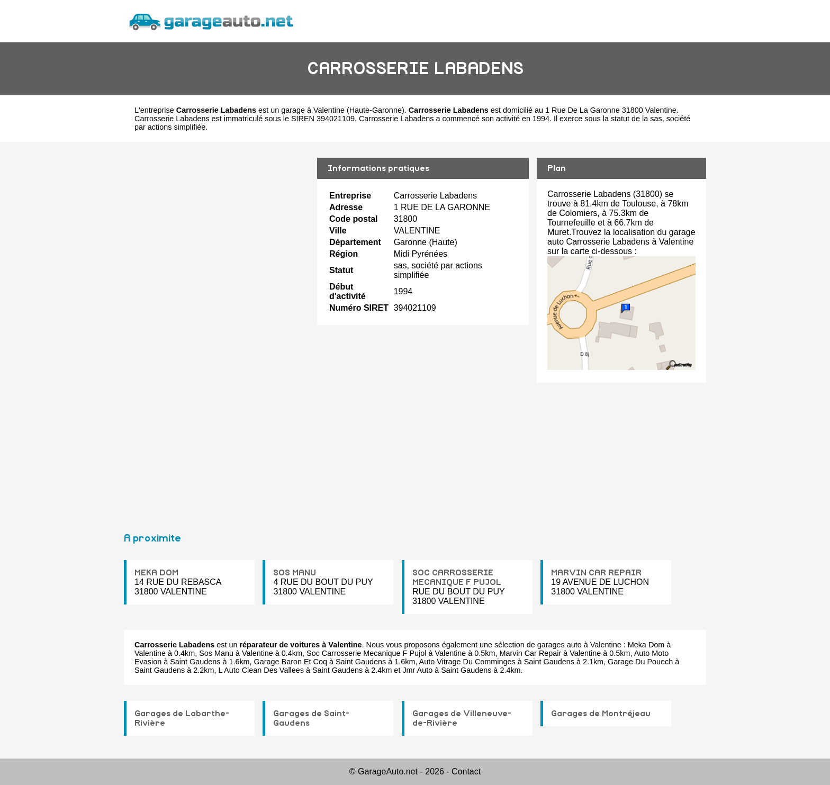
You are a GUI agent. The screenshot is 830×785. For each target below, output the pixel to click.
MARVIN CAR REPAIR (596, 573)
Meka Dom (646, 644)
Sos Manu (216, 653)
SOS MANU (294, 573)
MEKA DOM (156, 573)
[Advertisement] (216, 332)
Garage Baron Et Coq (290, 661)
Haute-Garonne (375, 110)
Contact (466, 771)
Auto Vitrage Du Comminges (467, 661)
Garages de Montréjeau (601, 713)
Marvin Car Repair (531, 653)
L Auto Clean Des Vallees (261, 670)
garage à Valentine (313, 110)
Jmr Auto (417, 670)
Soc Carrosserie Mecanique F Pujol (366, 653)
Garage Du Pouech (640, 661)
